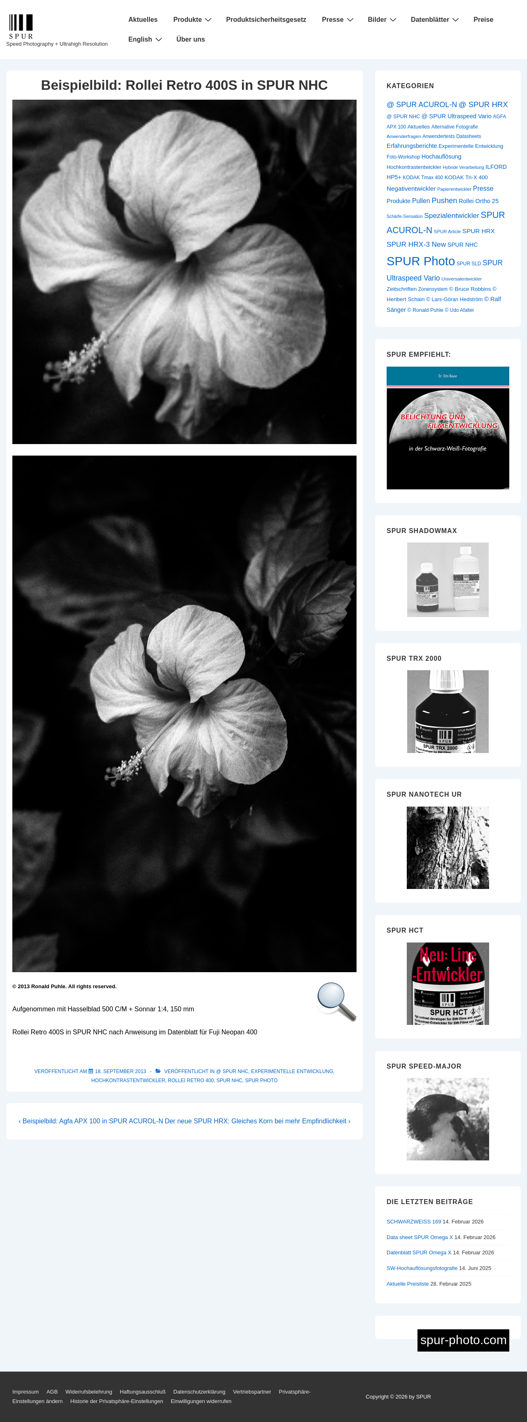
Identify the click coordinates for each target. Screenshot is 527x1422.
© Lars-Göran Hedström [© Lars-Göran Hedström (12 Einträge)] (454, 299)
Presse (339, 19)
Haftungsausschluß (143, 1392)
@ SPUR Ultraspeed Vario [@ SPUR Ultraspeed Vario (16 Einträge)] (457, 116)
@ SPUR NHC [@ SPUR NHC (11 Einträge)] (403, 116)
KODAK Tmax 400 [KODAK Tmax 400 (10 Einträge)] (423, 177)
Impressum (25, 1392)
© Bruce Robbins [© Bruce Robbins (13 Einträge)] (470, 289)
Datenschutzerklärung (199, 1392)
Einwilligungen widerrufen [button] (201, 1401)
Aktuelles (143, 19)
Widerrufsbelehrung (88, 1392)
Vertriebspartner (252, 1392)
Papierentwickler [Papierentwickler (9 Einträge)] (454, 189)
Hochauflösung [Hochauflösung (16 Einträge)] (442, 156)
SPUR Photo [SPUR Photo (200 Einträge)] (421, 261)
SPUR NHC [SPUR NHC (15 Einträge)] (463, 244)
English (146, 39)
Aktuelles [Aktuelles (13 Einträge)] (419, 127)
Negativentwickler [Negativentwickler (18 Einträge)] (411, 188)
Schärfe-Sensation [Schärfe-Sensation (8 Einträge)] (405, 216)
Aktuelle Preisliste (408, 1284)
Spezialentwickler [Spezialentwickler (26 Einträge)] (451, 215)
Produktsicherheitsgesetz (266, 19)
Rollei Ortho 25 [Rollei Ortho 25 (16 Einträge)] (479, 201)
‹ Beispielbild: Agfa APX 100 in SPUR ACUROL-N (91, 1121)
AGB (52, 1392)
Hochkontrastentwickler (128, 1080)
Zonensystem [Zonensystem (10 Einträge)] (433, 289)
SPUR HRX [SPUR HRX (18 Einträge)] (478, 230)
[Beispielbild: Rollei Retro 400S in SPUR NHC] (120, 1071)
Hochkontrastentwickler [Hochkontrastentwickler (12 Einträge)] (414, 167)
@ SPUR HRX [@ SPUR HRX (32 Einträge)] (483, 104)
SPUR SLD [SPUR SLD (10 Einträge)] (469, 264)
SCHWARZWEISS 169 (414, 1222)
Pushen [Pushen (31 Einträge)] (444, 200)
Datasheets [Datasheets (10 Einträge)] (468, 136)
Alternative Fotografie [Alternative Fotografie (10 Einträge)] (454, 127)
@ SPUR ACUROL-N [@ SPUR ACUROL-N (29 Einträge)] (422, 105)
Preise (483, 19)
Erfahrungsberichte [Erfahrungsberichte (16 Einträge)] (412, 146)
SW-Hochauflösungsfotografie (422, 1268)
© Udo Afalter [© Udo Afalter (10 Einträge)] (459, 310)
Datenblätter (436, 19)
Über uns (191, 39)
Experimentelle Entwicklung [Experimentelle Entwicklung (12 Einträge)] (470, 146)
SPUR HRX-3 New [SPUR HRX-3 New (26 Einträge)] (416, 244)
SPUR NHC (230, 1080)
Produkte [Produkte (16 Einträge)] (398, 201)
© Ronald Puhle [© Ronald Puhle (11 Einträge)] (425, 310)
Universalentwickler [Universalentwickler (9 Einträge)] (461, 278)
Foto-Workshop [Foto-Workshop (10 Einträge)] (403, 157)
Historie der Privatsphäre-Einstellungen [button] (116, 1401)
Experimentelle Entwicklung (292, 1071)
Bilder (383, 19)
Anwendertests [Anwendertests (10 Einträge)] (438, 136)
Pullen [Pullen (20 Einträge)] (421, 200)
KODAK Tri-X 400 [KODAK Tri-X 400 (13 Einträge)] (466, 177)
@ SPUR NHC (232, 1071)
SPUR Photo (261, 1080)
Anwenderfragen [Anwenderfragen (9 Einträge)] (404, 136)
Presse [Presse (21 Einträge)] (483, 188)
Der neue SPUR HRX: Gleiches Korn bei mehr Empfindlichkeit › (257, 1121)
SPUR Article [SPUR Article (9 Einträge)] (447, 231)
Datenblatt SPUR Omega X (419, 1252)
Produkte (193, 19)
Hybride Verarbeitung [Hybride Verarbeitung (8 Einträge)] (463, 167)
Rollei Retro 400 (191, 1080)
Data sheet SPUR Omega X (420, 1237)
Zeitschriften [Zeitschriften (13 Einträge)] (402, 289)
